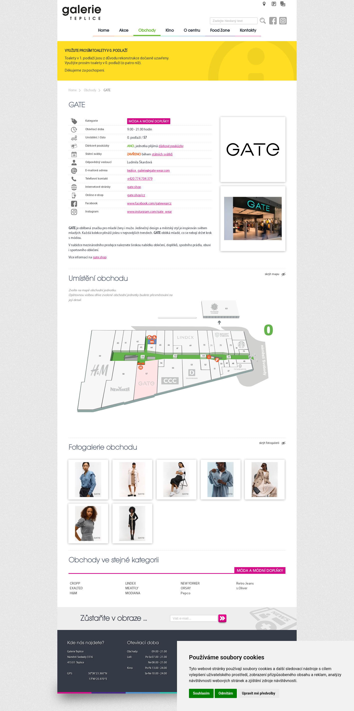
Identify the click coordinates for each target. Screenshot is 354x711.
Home (103, 30)
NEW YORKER (190, 584)
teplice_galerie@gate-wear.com (148, 170)
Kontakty (248, 30)
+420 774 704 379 (139, 179)
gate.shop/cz (136, 195)
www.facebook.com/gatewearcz (149, 203)
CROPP (75, 584)
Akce (123, 30)
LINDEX (130, 584)
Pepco (185, 593)
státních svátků (162, 154)
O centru (192, 30)
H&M (73, 593)
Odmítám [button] (226, 693)
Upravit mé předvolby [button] (258, 693)
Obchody (147, 30)
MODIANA (132, 593)
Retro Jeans (245, 584)
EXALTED (76, 588)
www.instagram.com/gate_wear (149, 211)
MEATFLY (131, 588)
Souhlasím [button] (201, 693)
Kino (170, 30)
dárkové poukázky (171, 146)
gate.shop (134, 187)
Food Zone (220, 30)
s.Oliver (241, 588)
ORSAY (186, 588)
